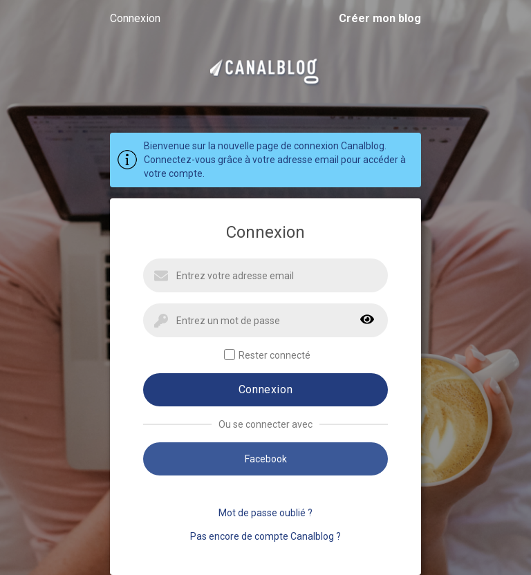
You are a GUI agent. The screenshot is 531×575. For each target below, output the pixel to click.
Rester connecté (267, 355)
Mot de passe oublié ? (265, 512)
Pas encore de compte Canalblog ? (265, 536)
